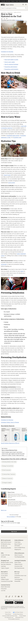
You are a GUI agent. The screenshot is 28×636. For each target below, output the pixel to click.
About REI (17, 573)
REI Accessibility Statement (14, 619)
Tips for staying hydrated (11, 64)
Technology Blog (18, 579)
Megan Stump (11, 492)
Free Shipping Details (19, 556)
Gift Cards (3, 556)
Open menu (26, 4)
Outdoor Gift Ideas (5, 555)
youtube (19, 596)
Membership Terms (19, 617)
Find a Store (3, 588)
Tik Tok (9, 596)
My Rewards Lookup (5, 544)
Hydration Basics (19, 20)
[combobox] (14, 8)
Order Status (17, 542)
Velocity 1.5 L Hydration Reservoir (6, 430)
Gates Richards (11, 499)
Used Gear (3, 566)
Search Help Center (5, 586)
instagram (6, 596)
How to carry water (9, 62)
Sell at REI (3, 577)
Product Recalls (22, 615)
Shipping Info (18, 549)
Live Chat (3, 590)
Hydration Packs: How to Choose (10, 422)
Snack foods (7, 175)
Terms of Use (7, 612)
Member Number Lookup (7, 562)
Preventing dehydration (10, 66)
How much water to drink (11, 59)
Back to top (3, 510)
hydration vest (17, 137)
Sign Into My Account (6, 542)
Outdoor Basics (10, 12)
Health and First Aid (17, 12)
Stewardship (17, 581)
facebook (12, 596)
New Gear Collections (6, 564)
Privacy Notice (8, 614)
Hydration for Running (7, 51)
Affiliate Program (5, 579)
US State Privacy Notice (18, 614)
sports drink (11, 182)
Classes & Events (18, 564)
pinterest (16, 596)
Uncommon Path (18, 566)
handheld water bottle (13, 135)
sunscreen (4, 264)
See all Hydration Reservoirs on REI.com (10, 443)
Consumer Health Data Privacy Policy (9, 615)
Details (18, 522)
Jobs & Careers (4, 573)
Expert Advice (10, 4)
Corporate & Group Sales (7, 581)
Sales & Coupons (18, 555)
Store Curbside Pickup (20, 547)
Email (2, 525)
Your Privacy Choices (18, 612)
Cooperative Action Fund (20, 575)
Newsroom (17, 577)
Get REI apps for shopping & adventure (14, 600)
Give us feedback (11, 516)
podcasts (22, 596)
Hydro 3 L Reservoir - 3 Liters (15, 430)
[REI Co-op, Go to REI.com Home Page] (3, 4)
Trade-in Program (5, 568)
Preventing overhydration (11, 69)
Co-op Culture (4, 575)
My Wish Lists (4, 545)
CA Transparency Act (9, 617)
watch (22, 271)
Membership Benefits (6, 547)
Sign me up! (14, 531)
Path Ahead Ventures (19, 568)
